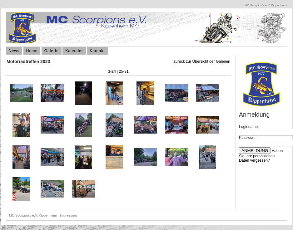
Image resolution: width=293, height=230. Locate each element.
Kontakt (97, 51)
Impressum (68, 215)
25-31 (124, 71)
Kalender (74, 51)
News (14, 51)
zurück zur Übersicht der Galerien (202, 61)
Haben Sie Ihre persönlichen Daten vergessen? (261, 156)
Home (31, 51)
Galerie (51, 51)
